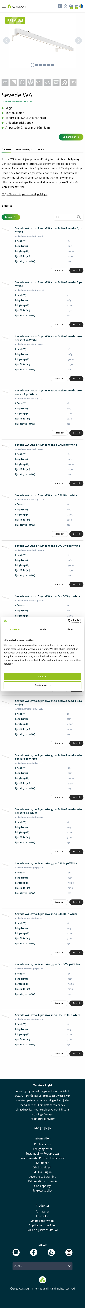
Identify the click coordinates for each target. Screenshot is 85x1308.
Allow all (42, 676)
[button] (42, 41)
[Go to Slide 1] (32, 65)
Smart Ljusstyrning (42, 1221)
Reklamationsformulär (42, 1181)
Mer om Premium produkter (17, 102)
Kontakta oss (42, 1144)
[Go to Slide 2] (36, 65)
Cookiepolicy (42, 1186)
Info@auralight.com (42, 1119)
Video (40, 149)
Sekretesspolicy (42, 1190)
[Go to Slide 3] (40, 65)
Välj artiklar (71, 137)
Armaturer (42, 1211)
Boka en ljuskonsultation (42, 1230)
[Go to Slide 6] (52, 65)
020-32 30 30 (42, 1128)
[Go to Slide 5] (48, 65)
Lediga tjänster (42, 1149)
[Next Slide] (78, 40)
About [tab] (70, 629)
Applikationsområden (42, 1225)
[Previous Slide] (7, 40)
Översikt (6, 149)
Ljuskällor (42, 1216)
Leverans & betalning (42, 1176)
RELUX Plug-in (42, 1172)
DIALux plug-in (42, 1167)
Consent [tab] (15, 629)
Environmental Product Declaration (42, 1158)
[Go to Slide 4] (44, 65)
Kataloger (42, 1163)
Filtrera (10, 217)
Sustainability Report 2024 (43, 1153)
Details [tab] (42, 629)
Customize (42, 685)
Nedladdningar (24, 149)
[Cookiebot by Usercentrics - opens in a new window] (67, 621)
